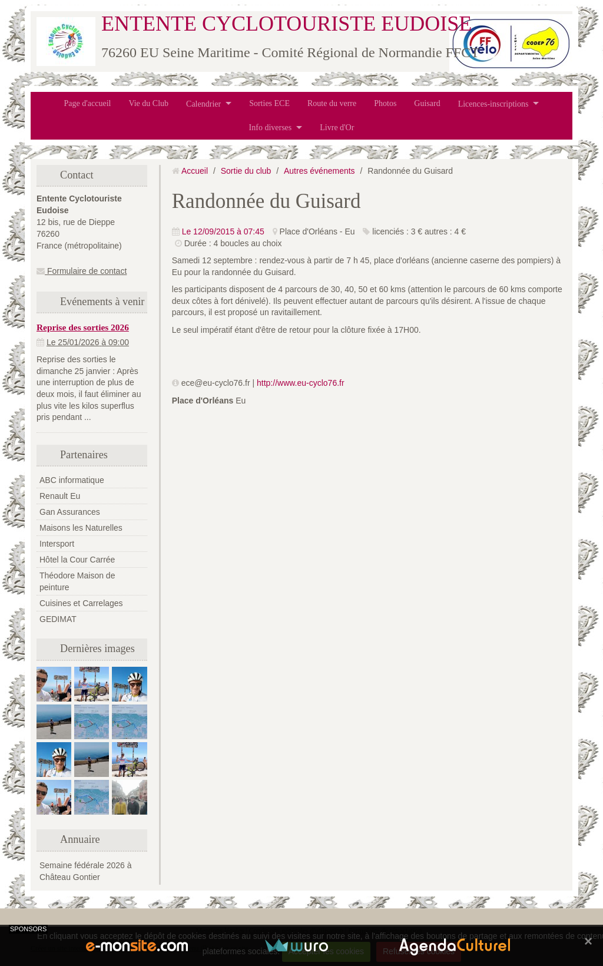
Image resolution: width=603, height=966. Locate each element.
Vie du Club (148, 103)
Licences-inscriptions (493, 103)
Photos (385, 103)
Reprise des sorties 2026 (83, 327)
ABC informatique (71, 480)
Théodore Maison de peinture (77, 581)
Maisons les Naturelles (80, 527)
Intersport (56, 543)
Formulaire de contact (82, 271)
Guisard (427, 103)
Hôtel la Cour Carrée (77, 559)
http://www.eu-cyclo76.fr (300, 383)
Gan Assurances (69, 512)
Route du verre (331, 103)
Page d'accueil (87, 103)
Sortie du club (246, 171)
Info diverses (270, 127)
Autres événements (319, 171)
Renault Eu (59, 496)
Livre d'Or (337, 127)
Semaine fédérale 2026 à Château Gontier (85, 871)
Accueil (194, 171)
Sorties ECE (269, 103)
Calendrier (203, 103)
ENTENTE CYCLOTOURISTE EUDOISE (286, 23)
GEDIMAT (58, 619)
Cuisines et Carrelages (81, 603)
